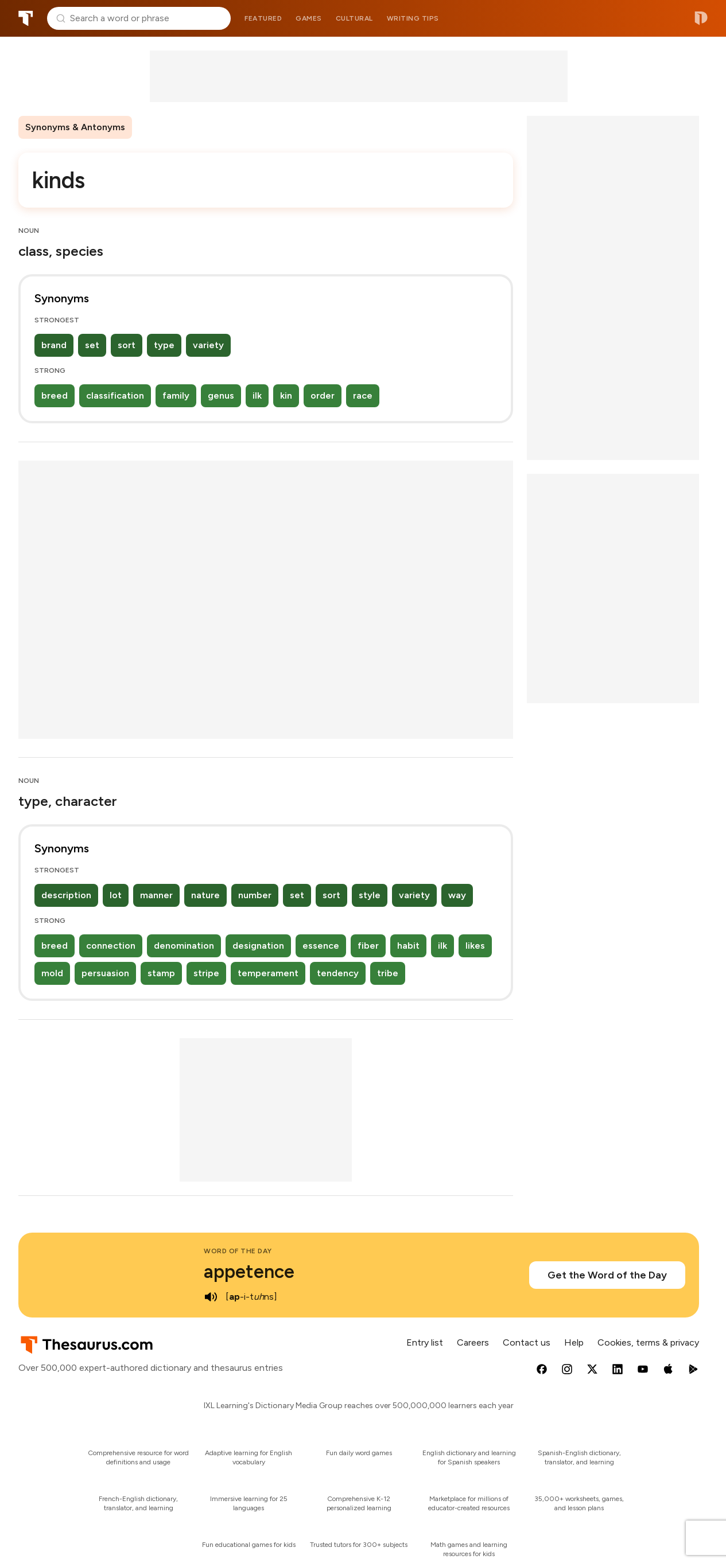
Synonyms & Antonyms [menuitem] (75, 127)
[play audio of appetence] (211, 1297)
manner (156, 895)
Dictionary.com (701, 18)
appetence (249, 1272)
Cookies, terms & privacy (648, 1342)
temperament (268, 973)
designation (258, 945)
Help (574, 1342)
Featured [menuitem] (263, 18)
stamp (161, 973)
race (362, 395)
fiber (368, 945)
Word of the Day (238, 1251)
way (457, 895)
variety (208, 345)
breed (54, 395)
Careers (473, 1342)
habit (408, 945)
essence (320, 945)
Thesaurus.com (25, 18)
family (175, 395)
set (92, 345)
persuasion (105, 973)
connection (110, 945)
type (164, 345)
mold (52, 973)
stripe (206, 973)
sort (126, 345)
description (66, 895)
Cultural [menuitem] (354, 18)
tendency (338, 973)
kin (286, 395)
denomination (184, 945)
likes (475, 945)
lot (116, 895)
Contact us (526, 1342)
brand (54, 345)
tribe (387, 973)
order (322, 395)
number (254, 895)
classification (115, 395)
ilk (257, 395)
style (370, 895)
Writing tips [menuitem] (413, 18)
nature (205, 895)
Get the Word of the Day (607, 1275)
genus (221, 395)
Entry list (424, 1342)
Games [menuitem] (309, 18)
